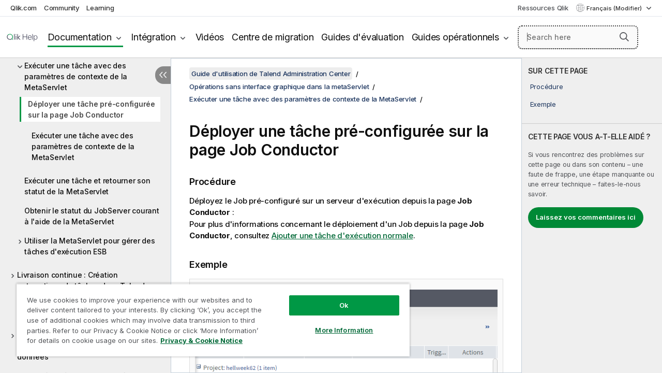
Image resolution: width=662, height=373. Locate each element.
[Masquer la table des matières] (163, 75)
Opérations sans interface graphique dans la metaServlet (279, 86)
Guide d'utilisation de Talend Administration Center (270, 73)
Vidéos (209, 37)
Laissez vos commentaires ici (586, 217)
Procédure (546, 86)
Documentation (80, 37)
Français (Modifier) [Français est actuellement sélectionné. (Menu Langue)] (614, 8)
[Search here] (578, 37)
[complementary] (592, 215)
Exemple (543, 104)
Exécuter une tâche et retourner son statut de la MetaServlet (87, 186)
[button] (624, 37)
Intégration (153, 37)
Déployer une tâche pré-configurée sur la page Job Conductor (91, 109)
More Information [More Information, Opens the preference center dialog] (336, 322)
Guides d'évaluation (362, 37)
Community (62, 8)
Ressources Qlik (543, 8)
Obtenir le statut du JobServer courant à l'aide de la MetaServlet (91, 216)
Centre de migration (272, 37)
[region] (208, 316)
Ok (336, 297)
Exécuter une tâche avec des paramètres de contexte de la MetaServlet (75, 76)
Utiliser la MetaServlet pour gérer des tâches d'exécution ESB (89, 246)
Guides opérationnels (455, 37)
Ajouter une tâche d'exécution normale (342, 235)
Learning (100, 8)
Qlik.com (23, 8)
